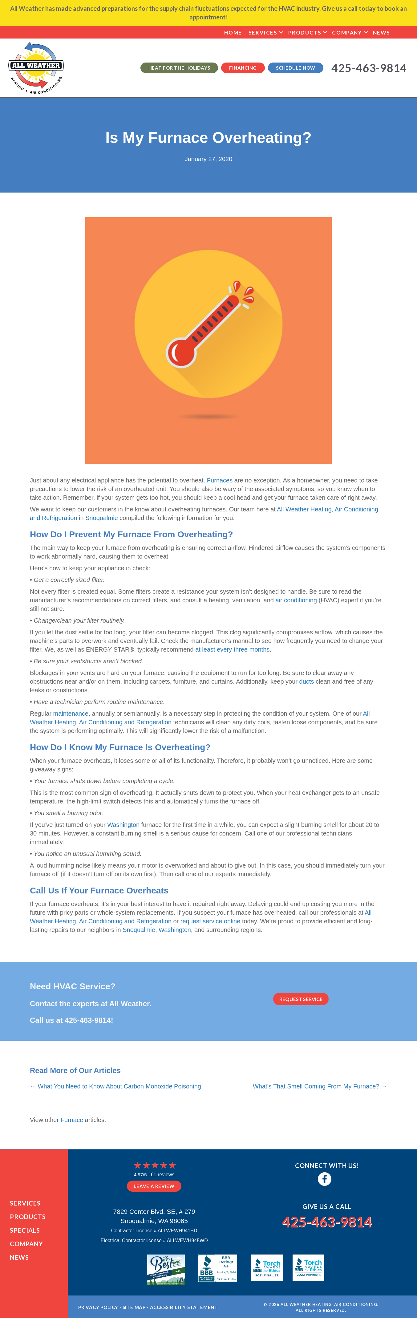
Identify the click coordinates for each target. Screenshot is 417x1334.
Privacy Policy (98, 1314)
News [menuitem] (381, 32)
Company (26, 1247)
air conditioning (296, 600)
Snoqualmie (101, 517)
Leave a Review (154, 1186)
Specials (25, 1233)
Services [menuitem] (263, 32)
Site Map (134, 1314)
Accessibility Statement (184, 1314)
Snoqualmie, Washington (157, 929)
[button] (281, 32)
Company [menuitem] (347, 32)
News (19, 1260)
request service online (210, 921)
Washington (123, 824)
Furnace (72, 1119)
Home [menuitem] (233, 32)
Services (25, 1206)
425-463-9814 (88, 1020)
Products (28, 1220)
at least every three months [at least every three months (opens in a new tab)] (232, 649)
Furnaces (220, 480)
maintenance (71, 713)
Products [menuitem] (305, 32)
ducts (306, 681)
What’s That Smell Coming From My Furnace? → (320, 1086)
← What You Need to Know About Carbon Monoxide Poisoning (115, 1086)
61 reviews (162, 1174)
